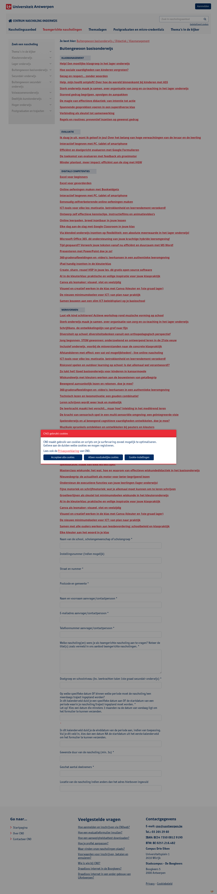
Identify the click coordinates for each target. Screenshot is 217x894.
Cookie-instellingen (139, 457)
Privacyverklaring (68, 451)
